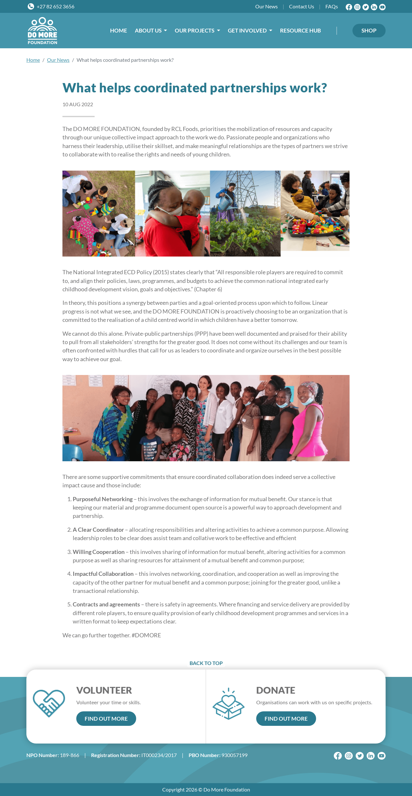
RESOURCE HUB (300, 30)
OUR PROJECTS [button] (195, 30)
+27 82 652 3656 (55, 6)
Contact (301, 6)
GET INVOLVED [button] (248, 30)
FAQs (331, 6)
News (266, 6)
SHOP (369, 30)
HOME (118, 30)
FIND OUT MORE (106, 718)
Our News (58, 60)
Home (33, 60)
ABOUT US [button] (149, 30)
